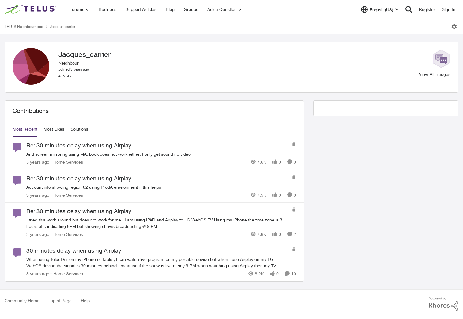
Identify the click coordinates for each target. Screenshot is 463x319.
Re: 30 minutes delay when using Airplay (78, 145)
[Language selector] (379, 9)
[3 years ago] (37, 162)
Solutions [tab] (79, 129)
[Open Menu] (454, 26)
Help (85, 300)
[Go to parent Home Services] (67, 162)
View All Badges (434, 74)
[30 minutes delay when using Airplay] (157, 262)
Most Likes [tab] (53, 129)
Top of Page (60, 300)
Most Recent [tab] (25, 129)
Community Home (22, 300)
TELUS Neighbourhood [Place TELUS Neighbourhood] (24, 26)
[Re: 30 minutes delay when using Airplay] (157, 154)
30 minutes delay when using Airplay (73, 250)
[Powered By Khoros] (443, 304)
